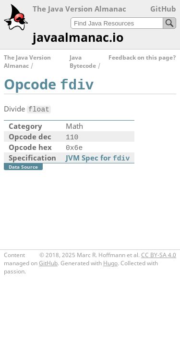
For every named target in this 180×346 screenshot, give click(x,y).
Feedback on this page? (142, 57)
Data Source (23, 166)
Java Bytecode (83, 61)
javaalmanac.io (78, 37)
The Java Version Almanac (27, 61)
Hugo (110, 263)
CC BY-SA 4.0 (158, 255)
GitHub (163, 8)
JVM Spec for (98, 157)
